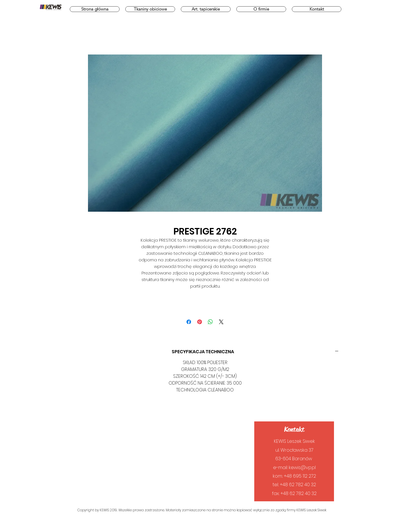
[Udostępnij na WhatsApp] (210, 321)
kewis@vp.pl (302, 467)
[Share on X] (221, 321)
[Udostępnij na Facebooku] (188, 321)
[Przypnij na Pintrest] (199, 321)
